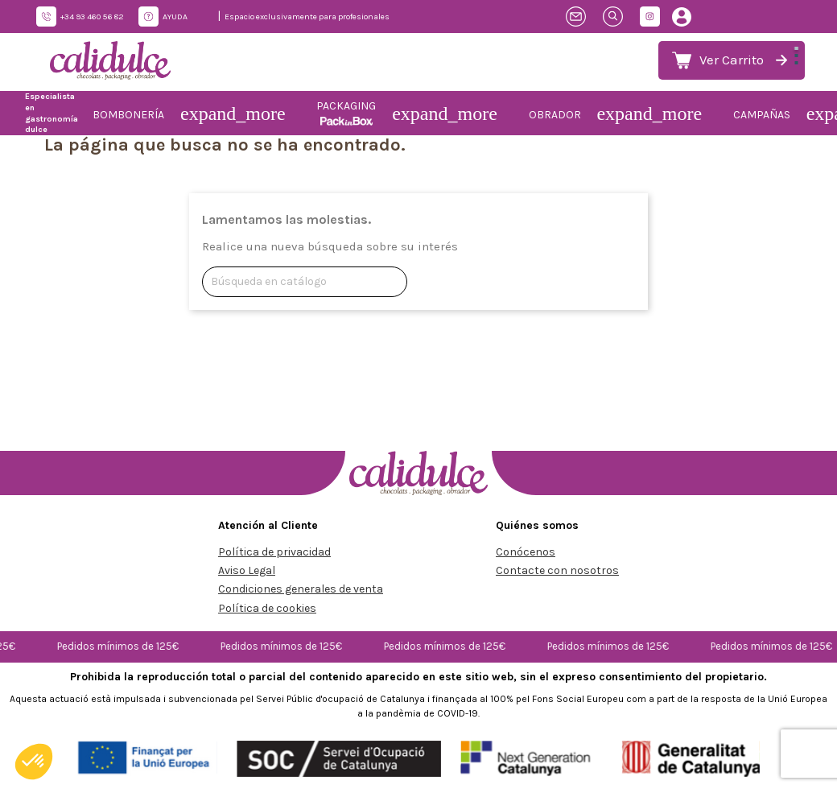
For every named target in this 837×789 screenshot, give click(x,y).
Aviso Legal (246, 570)
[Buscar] (304, 281)
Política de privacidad (274, 552)
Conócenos (525, 552)
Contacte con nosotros (557, 570)
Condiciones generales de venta (300, 589)
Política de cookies (267, 608)
